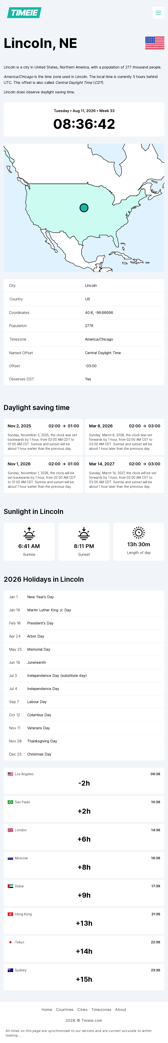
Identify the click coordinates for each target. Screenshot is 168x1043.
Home (46, 1009)
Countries (65, 1009)
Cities (82, 1009)
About (121, 1009)
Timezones (101, 1009)
